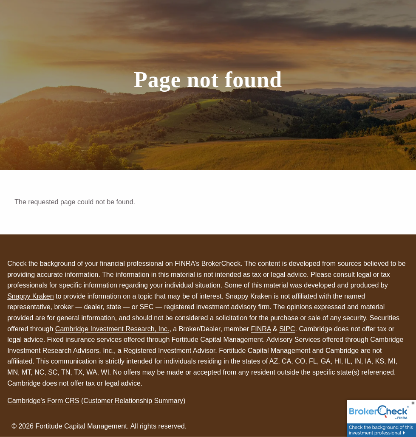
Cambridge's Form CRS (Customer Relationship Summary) (96, 400)
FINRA (261, 329)
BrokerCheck (221, 263)
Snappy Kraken (30, 296)
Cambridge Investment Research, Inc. (112, 329)
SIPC (287, 329)
